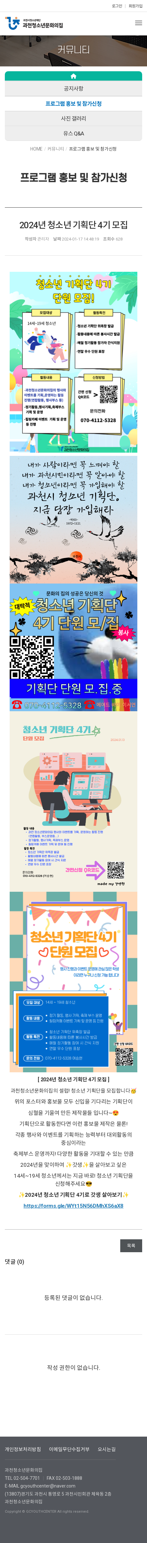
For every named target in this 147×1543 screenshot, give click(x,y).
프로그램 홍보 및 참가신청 (73, 104)
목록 (131, 1245)
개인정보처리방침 (23, 1449)
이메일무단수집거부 (69, 1449)
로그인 (117, 6)
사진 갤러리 (73, 118)
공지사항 (73, 88)
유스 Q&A (73, 133)
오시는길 (107, 1449)
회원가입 (135, 6)
